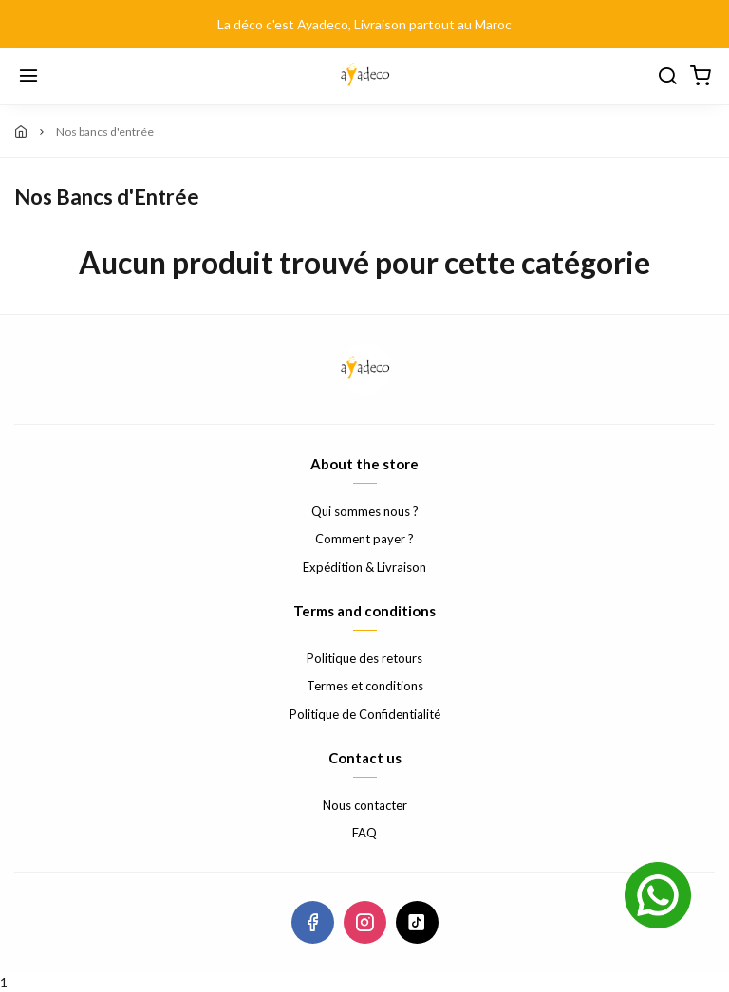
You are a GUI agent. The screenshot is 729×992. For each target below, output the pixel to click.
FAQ (364, 832)
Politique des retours (364, 658)
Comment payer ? (364, 538)
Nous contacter (365, 805)
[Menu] (28, 77)
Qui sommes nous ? (365, 511)
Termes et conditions (365, 685)
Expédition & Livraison (364, 567)
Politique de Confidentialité (365, 714)
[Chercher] (667, 77)
